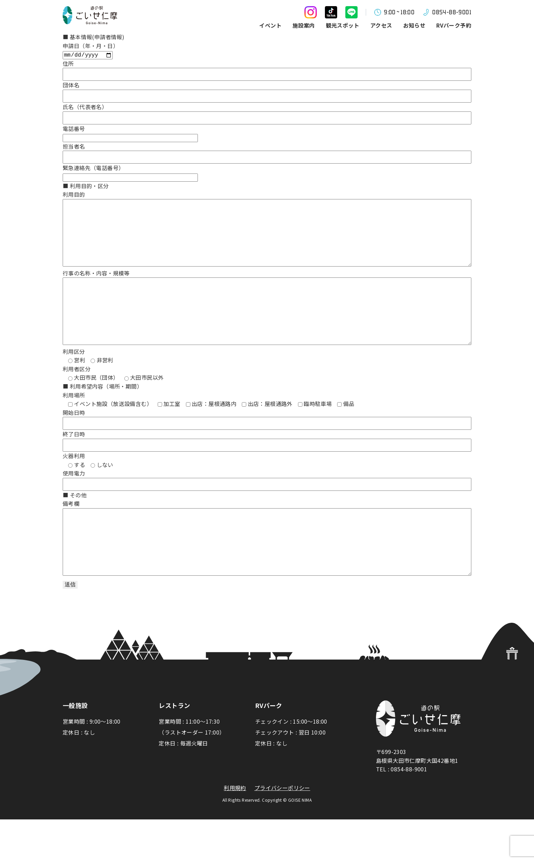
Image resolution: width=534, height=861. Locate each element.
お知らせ (414, 25)
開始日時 (74, 440)
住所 (68, 64)
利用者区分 (77, 397)
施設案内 (304, 25)
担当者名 (74, 147)
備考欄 (71, 531)
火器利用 (74, 484)
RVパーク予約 (453, 25)
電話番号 (74, 129)
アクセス (381, 25)
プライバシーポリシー (282, 829)
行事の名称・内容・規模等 (96, 287)
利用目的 (74, 195)
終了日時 (74, 462)
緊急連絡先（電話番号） (93, 168)
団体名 (71, 85)
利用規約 (235, 829)
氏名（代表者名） (85, 107)
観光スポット (342, 25)
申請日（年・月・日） (91, 46)
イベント (270, 25)
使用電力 (74, 501)
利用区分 (74, 379)
